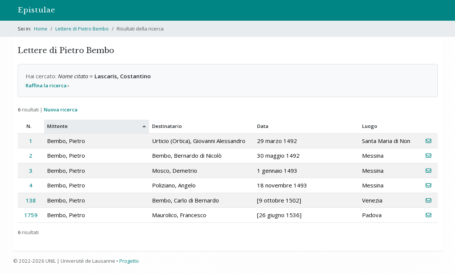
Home (40, 28)
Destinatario (167, 126)
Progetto (129, 260)
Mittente (57, 126)
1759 (31, 215)
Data (262, 126)
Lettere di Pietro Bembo (82, 28)
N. (28, 126)
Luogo (369, 126)
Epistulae (36, 10)
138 (31, 200)
